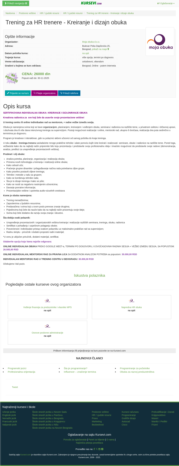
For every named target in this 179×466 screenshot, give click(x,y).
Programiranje (129, 415)
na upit (85, 53)
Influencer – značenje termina (80, 371)
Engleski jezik (9, 415)
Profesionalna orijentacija (21, 371)
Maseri (155, 418)
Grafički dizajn (129, 418)
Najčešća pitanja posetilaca (89, 443)
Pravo (95, 418)
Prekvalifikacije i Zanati (163, 412)
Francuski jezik (9, 421)
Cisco (124, 424)
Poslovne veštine (100, 412)
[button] (166, 3)
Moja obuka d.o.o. (91, 42)
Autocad (126, 421)
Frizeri (155, 424)
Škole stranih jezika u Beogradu (48, 418)
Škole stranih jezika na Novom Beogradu (52, 428)
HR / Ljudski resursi (101, 415)
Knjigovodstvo (158, 415)
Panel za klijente (96, 439)
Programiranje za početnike (135, 368)
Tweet (15, 387)
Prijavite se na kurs (18, 93)
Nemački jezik (9, 418)
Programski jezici (17, 368)
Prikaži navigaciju (15, 3)
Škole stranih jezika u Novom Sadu (49, 412)
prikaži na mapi (100, 49)
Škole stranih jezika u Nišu (45, 424)
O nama (110, 439)
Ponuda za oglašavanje (75, 439)
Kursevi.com (25, 455)
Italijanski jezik (9, 424)
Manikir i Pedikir (159, 421)
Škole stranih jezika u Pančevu (47, 415)
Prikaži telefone (69, 93)
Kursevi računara (130, 412)
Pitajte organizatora (44, 93)
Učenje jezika (9, 412)
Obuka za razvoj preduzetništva (137, 371)
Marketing (97, 421)
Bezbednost (98, 424)
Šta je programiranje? (75, 368)
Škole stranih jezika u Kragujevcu (48, 421)
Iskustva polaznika (89, 275)
